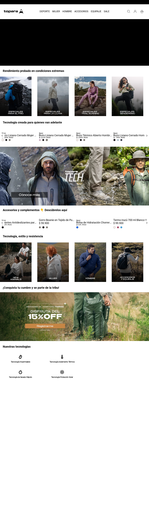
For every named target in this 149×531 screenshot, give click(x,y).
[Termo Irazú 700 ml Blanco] (130, 223)
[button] (128, 11)
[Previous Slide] (2, 135)
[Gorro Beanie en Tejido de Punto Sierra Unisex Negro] (56, 223)
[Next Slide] (147, 135)
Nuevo (4, 133)
